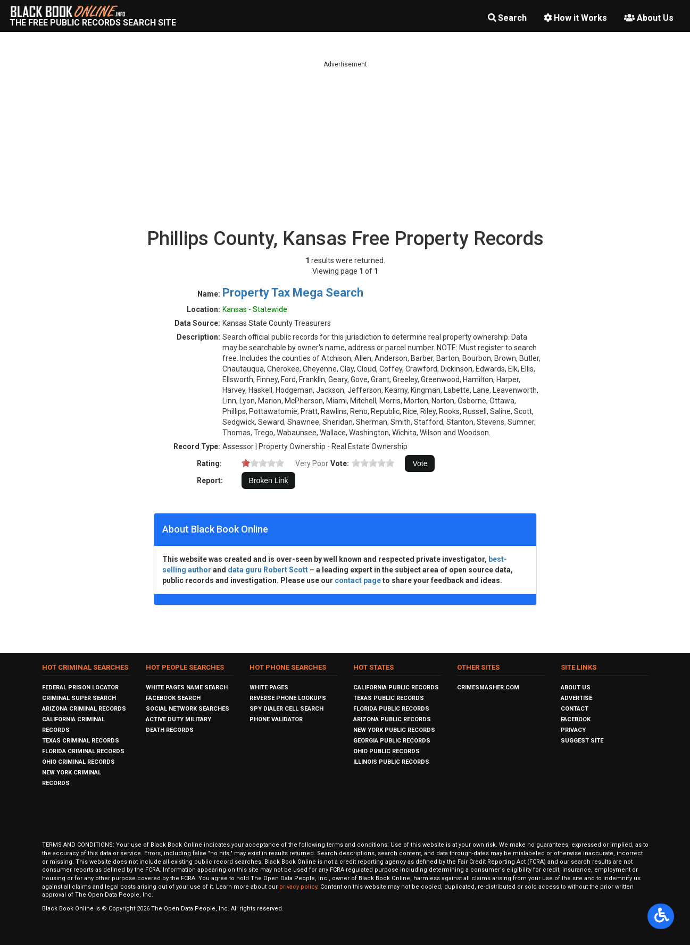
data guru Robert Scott (268, 570)
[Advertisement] (345, 143)
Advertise (576, 698)
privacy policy (298, 886)
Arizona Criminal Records (84, 708)
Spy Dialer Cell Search (286, 708)
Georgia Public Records (391, 740)
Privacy (573, 730)
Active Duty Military (178, 719)
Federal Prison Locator (80, 687)
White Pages (269, 687)
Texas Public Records (388, 698)
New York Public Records (394, 730)
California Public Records (396, 687)
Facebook (576, 719)
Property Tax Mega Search (292, 292)
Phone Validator (276, 719)
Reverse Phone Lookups (288, 698)
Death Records (170, 730)
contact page (358, 580)
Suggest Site (582, 740)
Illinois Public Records (391, 761)
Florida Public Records (391, 708)
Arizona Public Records (392, 719)
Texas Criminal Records (80, 740)
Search (507, 18)
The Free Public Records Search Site (93, 23)
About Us (649, 18)
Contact (574, 708)
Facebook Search (173, 698)
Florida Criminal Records (83, 751)
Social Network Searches (187, 708)
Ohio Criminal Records (78, 761)
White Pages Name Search (187, 687)
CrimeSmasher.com (488, 687)
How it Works (575, 18)
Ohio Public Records (386, 751)
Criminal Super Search (79, 698)
